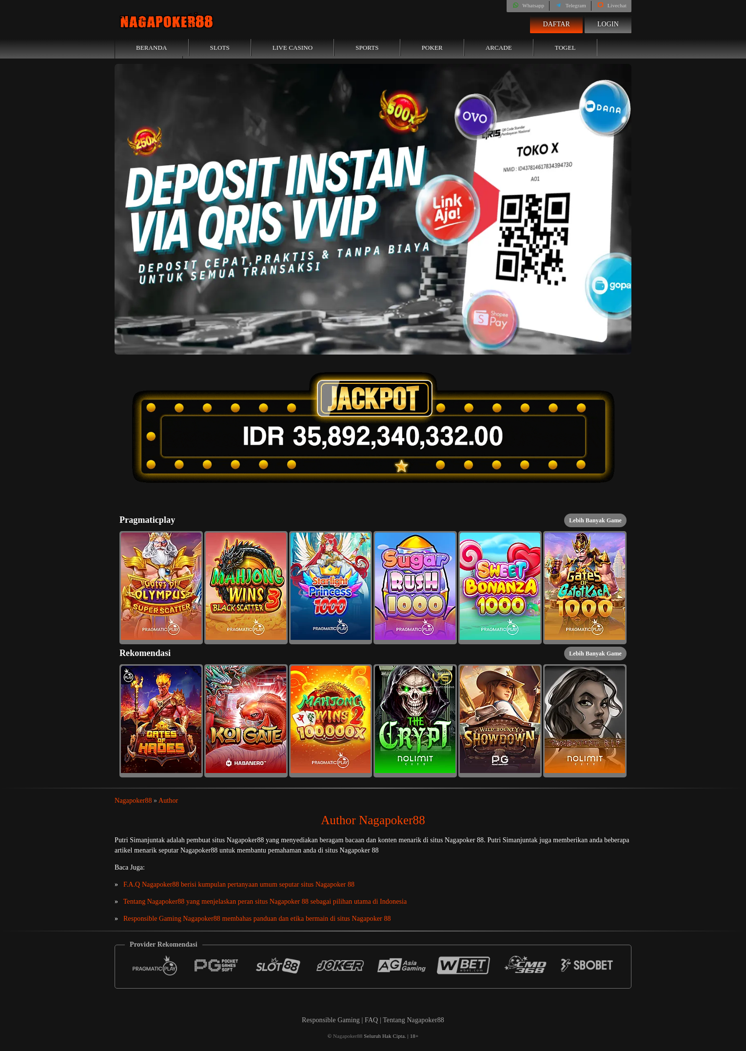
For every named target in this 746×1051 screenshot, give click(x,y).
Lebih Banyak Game (595, 520)
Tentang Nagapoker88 (413, 1020)
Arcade (499, 47)
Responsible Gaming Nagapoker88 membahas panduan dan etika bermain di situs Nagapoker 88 (257, 918)
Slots (220, 47)
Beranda (151, 47)
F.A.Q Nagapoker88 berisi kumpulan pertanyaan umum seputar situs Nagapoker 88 (238, 884)
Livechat (611, 5)
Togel (565, 47)
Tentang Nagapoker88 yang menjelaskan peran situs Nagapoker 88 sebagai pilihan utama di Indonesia (265, 901)
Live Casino (293, 47)
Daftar (556, 24)
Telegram (570, 5)
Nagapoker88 (133, 800)
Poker (432, 47)
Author (168, 800)
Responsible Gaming (331, 1020)
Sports (367, 47)
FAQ (372, 1020)
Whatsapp (527, 5)
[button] (161, 587)
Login (608, 24)
